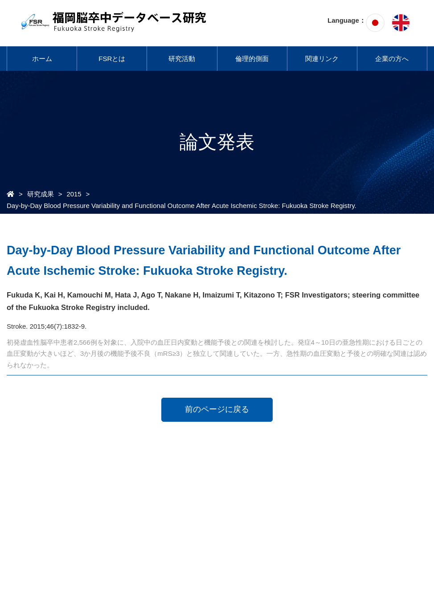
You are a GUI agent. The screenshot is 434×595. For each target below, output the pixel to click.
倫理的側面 (252, 58)
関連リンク (322, 58)
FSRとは (111, 58)
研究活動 (181, 58)
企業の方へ (392, 58)
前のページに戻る (217, 409)
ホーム (42, 58)
